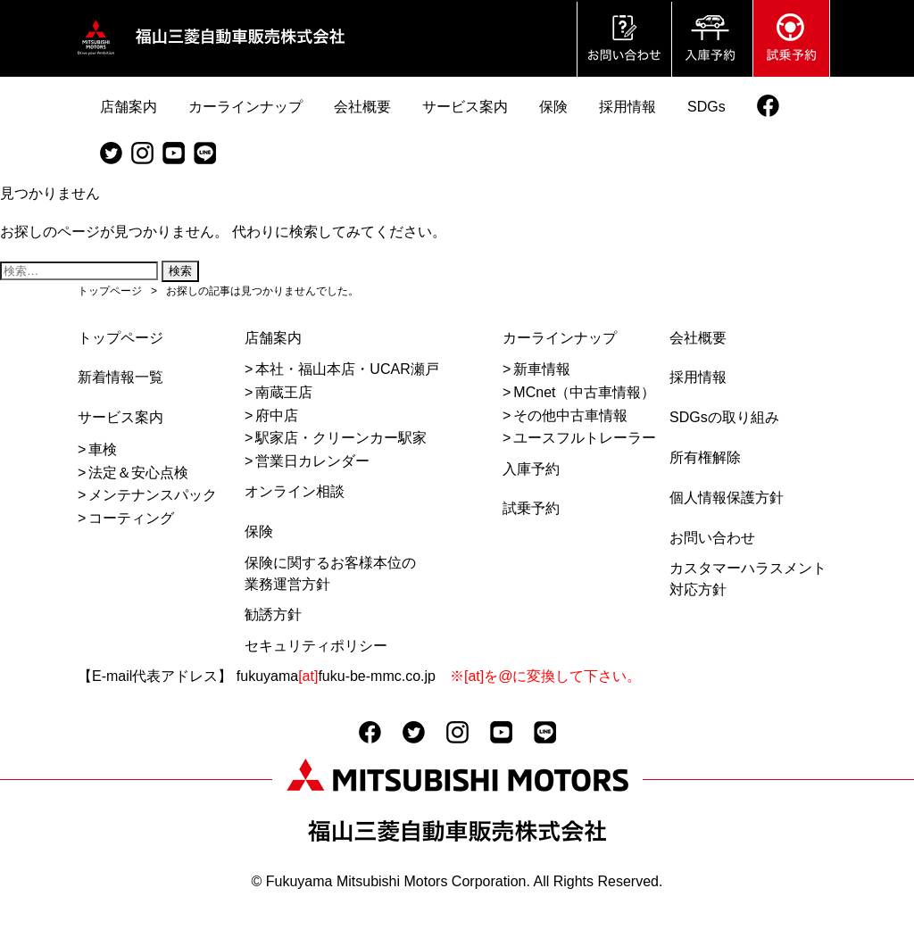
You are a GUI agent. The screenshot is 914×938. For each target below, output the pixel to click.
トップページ (120, 337)
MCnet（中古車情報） (584, 392)
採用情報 (698, 377)
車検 (102, 449)
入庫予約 (531, 469)
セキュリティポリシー (316, 645)
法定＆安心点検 (138, 472)
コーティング (131, 518)
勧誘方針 (273, 614)
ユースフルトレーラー (584, 437)
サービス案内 (120, 417)
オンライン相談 (295, 491)
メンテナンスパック (152, 494)
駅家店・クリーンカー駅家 (341, 437)
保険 (259, 531)
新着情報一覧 (120, 377)
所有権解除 (705, 457)
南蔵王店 (283, 392)
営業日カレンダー (312, 461)
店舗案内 (273, 337)
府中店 (276, 415)
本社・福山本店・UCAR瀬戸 (346, 369)
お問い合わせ (712, 537)
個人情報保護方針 (726, 497)
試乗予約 (531, 508)
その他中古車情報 (570, 415)
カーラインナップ (560, 337)
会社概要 (698, 337)
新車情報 (541, 369)
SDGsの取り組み (724, 417)
